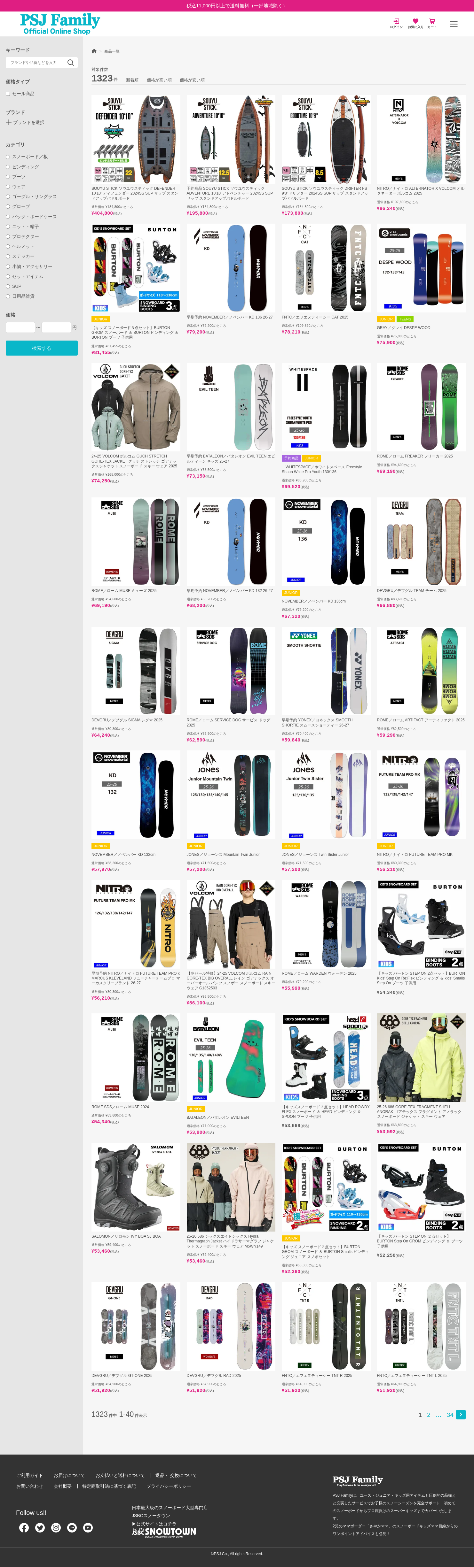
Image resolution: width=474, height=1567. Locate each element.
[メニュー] (454, 24)
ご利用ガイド (29, 1475)
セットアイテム (25, 276)
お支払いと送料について (120, 1475)
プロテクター (22, 236)
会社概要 (63, 1486)
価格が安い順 (192, 80)
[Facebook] (24, 1530)
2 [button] (429, 1414)
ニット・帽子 (22, 226)
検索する (41, 348)
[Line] (72, 1530)
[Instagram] (56, 1530)
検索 (70, 62)
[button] (461, 1414)
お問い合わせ (29, 1486)
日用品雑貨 (20, 296)
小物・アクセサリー (29, 266)
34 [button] (450, 1414)
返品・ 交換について (176, 1475)
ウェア (16, 186)
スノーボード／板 (27, 156)
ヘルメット (20, 246)
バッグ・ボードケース (31, 216)
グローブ (18, 206)
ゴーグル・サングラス (31, 196)
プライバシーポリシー (168, 1486)
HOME (94, 50)
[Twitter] (40, 1530)
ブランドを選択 (28, 122)
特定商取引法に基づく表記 (109, 1486)
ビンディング (22, 166)
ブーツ (16, 176)
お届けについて (69, 1475)
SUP (13, 286)
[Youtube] (88, 1530)
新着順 (132, 80)
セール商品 (20, 93)
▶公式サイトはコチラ (154, 1523)
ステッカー (20, 256)
